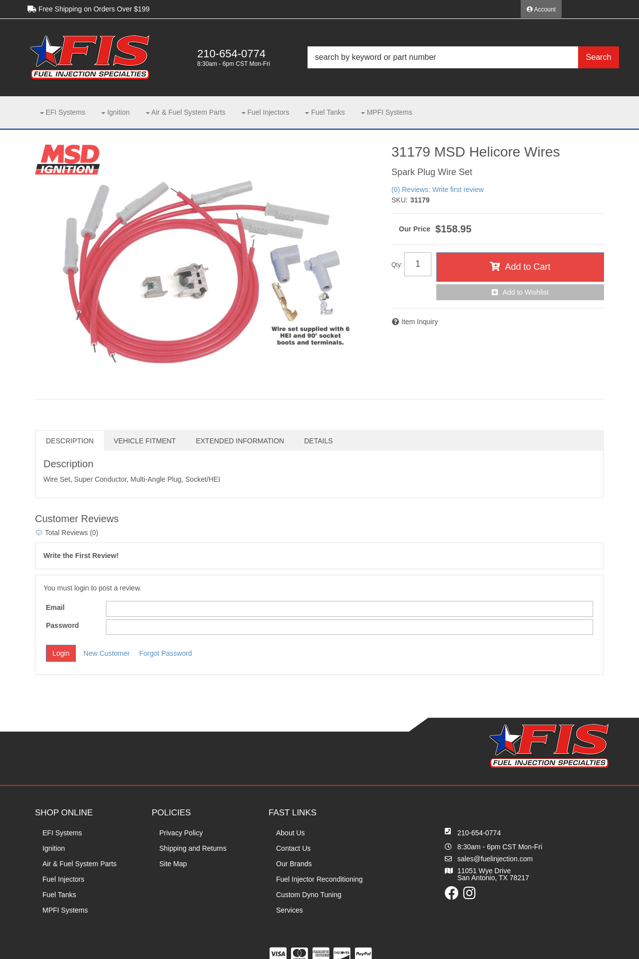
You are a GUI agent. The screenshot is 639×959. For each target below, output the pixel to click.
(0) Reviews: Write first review (437, 189)
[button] (463, 57)
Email (55, 607)
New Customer (106, 653)
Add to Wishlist (526, 292)
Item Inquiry (419, 322)
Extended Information (240, 441)
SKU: (399, 200)
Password (62, 625)
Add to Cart (527, 267)
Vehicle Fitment (145, 441)
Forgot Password (165, 653)
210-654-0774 (479, 833)
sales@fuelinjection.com (495, 858)
